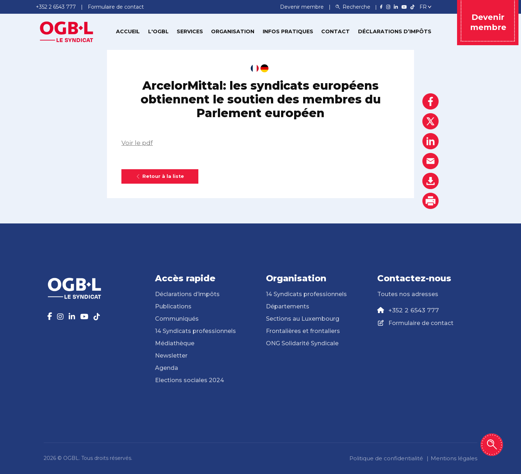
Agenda (166, 367)
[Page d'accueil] (66, 31)
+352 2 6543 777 (413, 310)
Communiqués (177, 318)
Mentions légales (454, 458)
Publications (173, 306)
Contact (335, 31)
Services (190, 31)
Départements (287, 306)
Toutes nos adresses (407, 294)
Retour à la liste (160, 176)
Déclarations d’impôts (394, 31)
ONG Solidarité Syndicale (302, 343)
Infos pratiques (288, 31)
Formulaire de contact (420, 323)
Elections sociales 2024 (189, 380)
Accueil (128, 31)
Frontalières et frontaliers (303, 331)
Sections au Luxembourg (302, 318)
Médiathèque (174, 343)
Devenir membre (302, 7)
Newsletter (171, 355)
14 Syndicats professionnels (195, 331)
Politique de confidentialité (386, 458)
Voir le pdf (137, 142)
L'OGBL (158, 31)
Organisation (232, 31)
